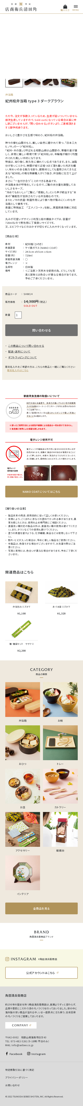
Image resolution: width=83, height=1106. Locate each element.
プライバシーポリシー (16, 1077)
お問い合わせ (12, 1085)
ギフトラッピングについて (22, 357)
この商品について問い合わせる (26, 346)
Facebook (16, 1054)
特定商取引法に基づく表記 (19, 1069)
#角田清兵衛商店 (47, 959)
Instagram (38, 1054)
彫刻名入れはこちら (18, 370)
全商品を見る (41, 908)
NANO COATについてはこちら (41, 492)
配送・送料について (19, 351)
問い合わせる (41, 330)
